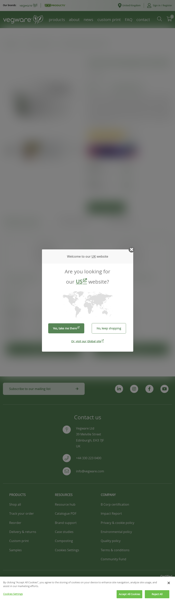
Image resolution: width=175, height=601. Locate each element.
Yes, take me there (65, 328)
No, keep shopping (109, 328)
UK (94, 256)
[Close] (168, 586)
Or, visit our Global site (86, 341)
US (79, 281)
